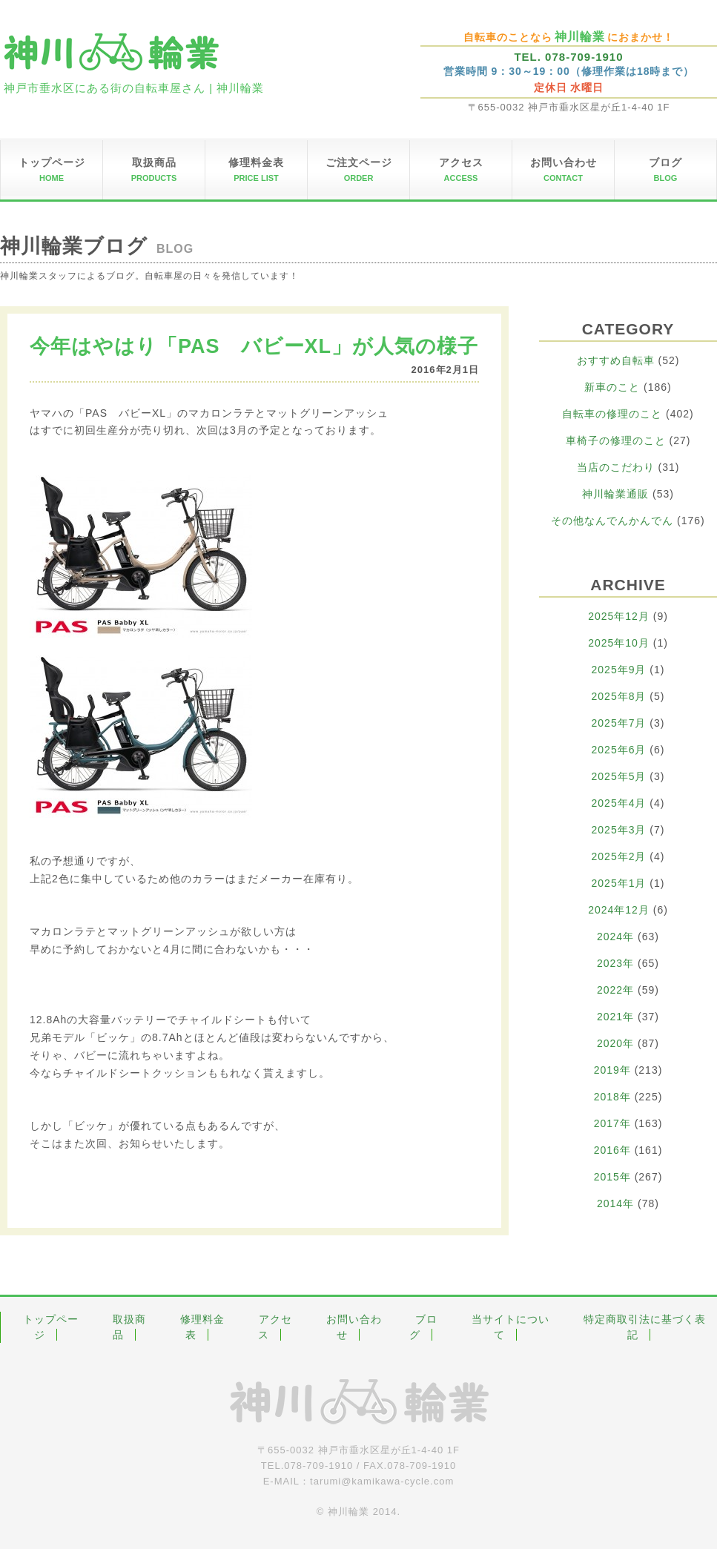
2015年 (612, 1177)
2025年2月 (619, 856)
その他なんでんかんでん (612, 520)
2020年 (615, 1043)
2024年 (615, 936)
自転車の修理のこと (612, 414)
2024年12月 (619, 910)
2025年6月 (619, 750)
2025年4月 (619, 803)
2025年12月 (619, 616)
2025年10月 (619, 643)
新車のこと (612, 387)
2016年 (612, 1150)
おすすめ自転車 (616, 360)
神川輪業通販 (615, 494)
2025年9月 (619, 670)
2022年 (615, 990)
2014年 (615, 1203)
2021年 (615, 1017)
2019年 (612, 1070)
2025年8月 (619, 696)
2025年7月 (619, 723)
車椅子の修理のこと (616, 440)
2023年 (615, 963)
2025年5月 (619, 776)
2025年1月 (619, 883)
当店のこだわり (616, 467)
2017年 (612, 1123)
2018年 (612, 1097)
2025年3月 (619, 830)
